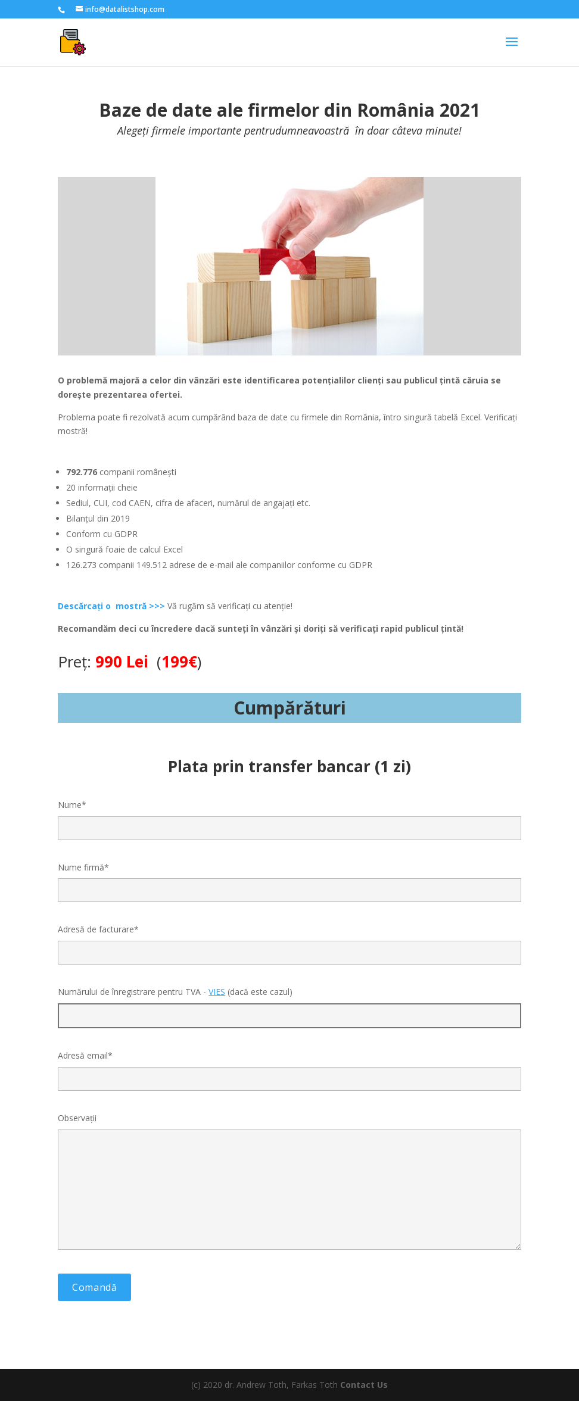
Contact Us (364, 1384)
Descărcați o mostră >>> (111, 605)
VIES (216, 991)
